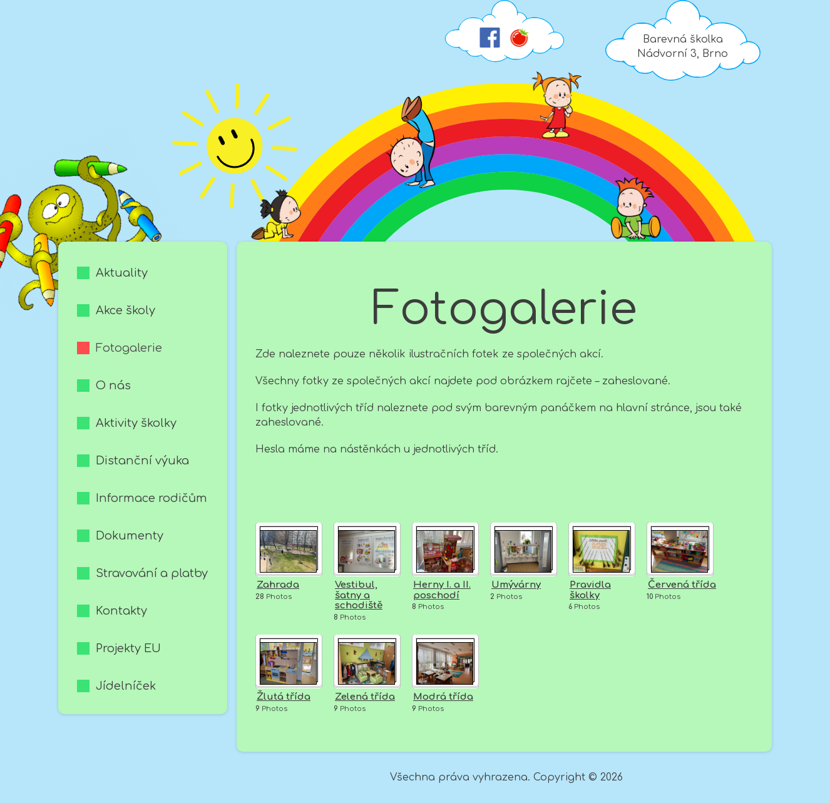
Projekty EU (128, 648)
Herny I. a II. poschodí (442, 590)
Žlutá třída (283, 697)
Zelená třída (365, 697)
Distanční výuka (142, 460)
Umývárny (516, 585)
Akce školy (125, 310)
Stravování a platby (152, 573)
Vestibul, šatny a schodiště (358, 595)
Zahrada (278, 585)
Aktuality (122, 273)
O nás (113, 385)
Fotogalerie (129, 348)
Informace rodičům (151, 498)
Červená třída (682, 585)
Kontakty (121, 611)
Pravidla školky (590, 590)
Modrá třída (443, 697)
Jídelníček (126, 686)
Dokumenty (129, 535)
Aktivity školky (136, 423)
